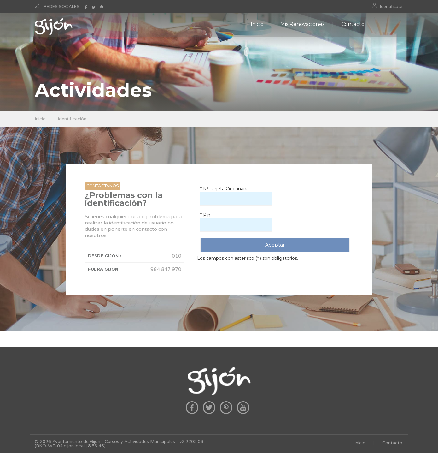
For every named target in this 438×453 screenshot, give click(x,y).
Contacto (353, 24)
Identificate (391, 6)
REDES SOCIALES (61, 6)
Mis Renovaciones (302, 24)
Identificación (72, 119)
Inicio (257, 24)
